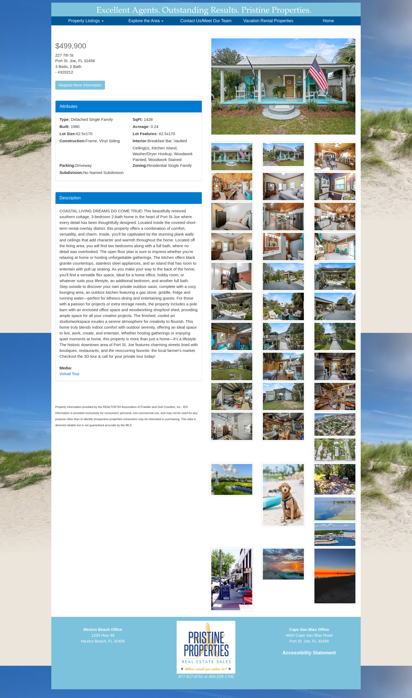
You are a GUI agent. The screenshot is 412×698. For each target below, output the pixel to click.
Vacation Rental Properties (268, 21)
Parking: (67, 165)
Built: (64, 126)
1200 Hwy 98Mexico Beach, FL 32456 (103, 635)
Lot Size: (67, 133)
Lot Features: (145, 133)
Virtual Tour (69, 373)
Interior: (140, 141)
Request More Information (80, 85)
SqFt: (138, 119)
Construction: (72, 141)
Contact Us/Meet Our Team (206, 21)
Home (328, 21)
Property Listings (86, 21)
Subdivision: (71, 172)
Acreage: (141, 126)
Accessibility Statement (309, 652)
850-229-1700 (221, 676)
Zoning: (140, 165)
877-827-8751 (190, 676)
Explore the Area (146, 21)
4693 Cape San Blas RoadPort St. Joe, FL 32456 (309, 635)
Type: (64, 119)
